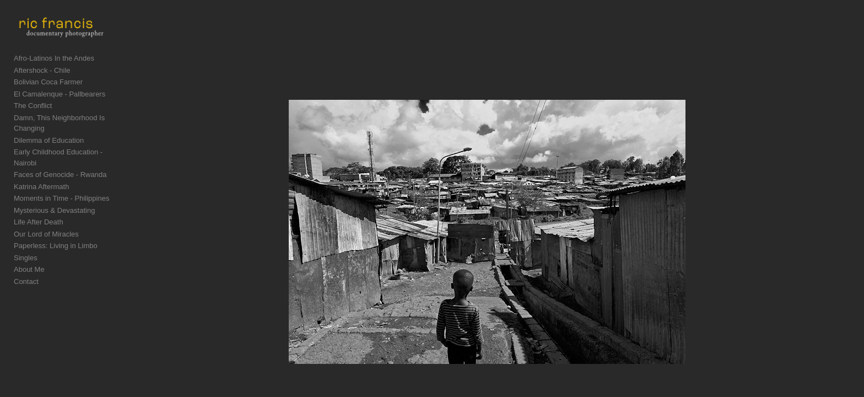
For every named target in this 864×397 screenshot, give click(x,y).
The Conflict (33, 125)
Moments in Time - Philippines (61, 196)
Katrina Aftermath (41, 185)
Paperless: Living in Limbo (56, 244)
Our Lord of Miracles (46, 232)
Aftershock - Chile (42, 90)
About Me (29, 268)
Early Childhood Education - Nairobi (70, 161)
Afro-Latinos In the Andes (54, 78)
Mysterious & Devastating (54, 209)
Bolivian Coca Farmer (48, 102)
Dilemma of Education (49, 149)
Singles (25, 256)
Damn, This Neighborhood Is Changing (76, 137)
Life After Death (38, 220)
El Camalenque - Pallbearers (59, 114)
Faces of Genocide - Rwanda (60, 173)
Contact (26, 280)
